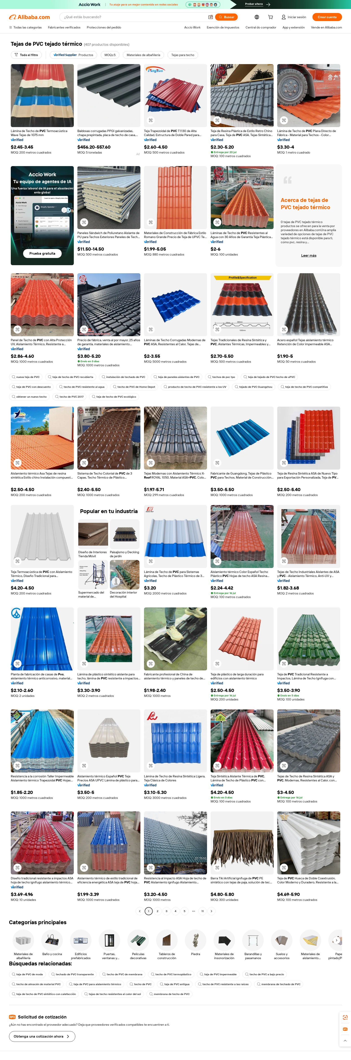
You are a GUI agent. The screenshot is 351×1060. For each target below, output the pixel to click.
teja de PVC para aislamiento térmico (95, 984)
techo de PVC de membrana (122, 974)
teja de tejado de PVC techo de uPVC (269, 377)
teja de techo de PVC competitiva (304, 387)
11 (202, 911)
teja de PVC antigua (175, 984)
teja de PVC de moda (27, 974)
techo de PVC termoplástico (171, 974)
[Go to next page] (211, 911)
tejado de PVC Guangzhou (253, 387)
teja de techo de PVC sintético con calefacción (44, 994)
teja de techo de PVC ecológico (114, 397)
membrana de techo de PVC (169, 994)
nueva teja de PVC (25, 377)
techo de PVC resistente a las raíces (223, 984)
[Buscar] (226, 17)
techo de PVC (140, 984)
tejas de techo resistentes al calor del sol (112, 994)
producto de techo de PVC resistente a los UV (195, 387)
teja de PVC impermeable (218, 974)
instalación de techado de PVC (123, 377)
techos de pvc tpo (221, 377)
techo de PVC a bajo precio (264, 974)
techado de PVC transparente (72, 974)
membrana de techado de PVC (278, 984)
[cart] (271, 18)
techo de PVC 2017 (69, 397)
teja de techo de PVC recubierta (70, 377)
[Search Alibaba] (134, 17)
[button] (210, 17)
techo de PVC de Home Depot (134, 387)
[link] (345, 1017)
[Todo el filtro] (26, 55)
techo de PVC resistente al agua (82, 387)
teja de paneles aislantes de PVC (176, 377)
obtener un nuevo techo (29, 397)
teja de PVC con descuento (31, 387)
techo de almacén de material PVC (36, 984)
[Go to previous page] (140, 911)
